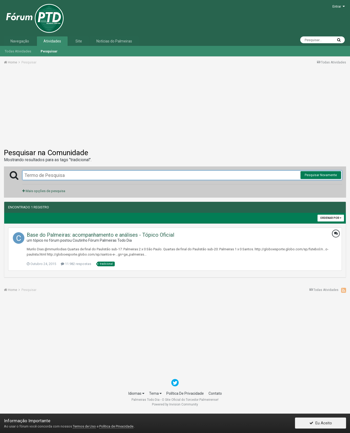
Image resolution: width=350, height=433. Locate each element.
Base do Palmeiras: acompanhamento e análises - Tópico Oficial (100, 235)
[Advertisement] (175, 108)
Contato (215, 393)
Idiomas (136, 393)
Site (78, 41)
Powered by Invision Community (175, 404)
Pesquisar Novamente (321, 175)
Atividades (52, 41)
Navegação (19, 41)
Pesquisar (49, 51)
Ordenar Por (330, 217)
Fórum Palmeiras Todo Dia (110, 240)
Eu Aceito (320, 423)
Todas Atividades (18, 51)
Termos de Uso (84, 426)
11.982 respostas (76, 264)
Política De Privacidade (185, 393)
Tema (155, 393)
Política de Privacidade (116, 426)
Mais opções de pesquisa (43, 191)
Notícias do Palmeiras (114, 41)
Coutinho (80, 240)
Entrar (338, 6)
